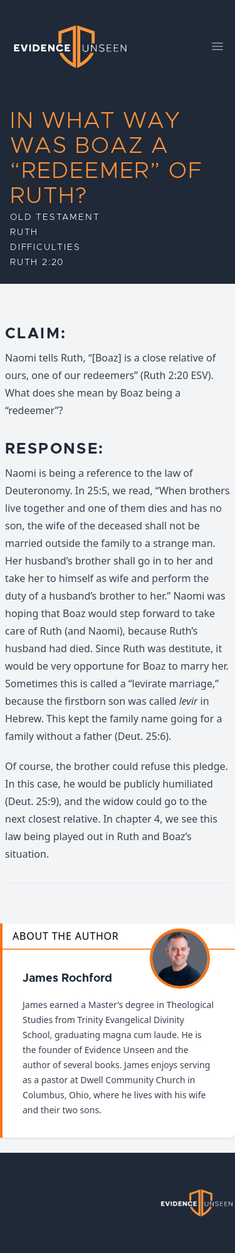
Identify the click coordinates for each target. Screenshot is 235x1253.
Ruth (24, 232)
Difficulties (45, 247)
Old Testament (55, 217)
